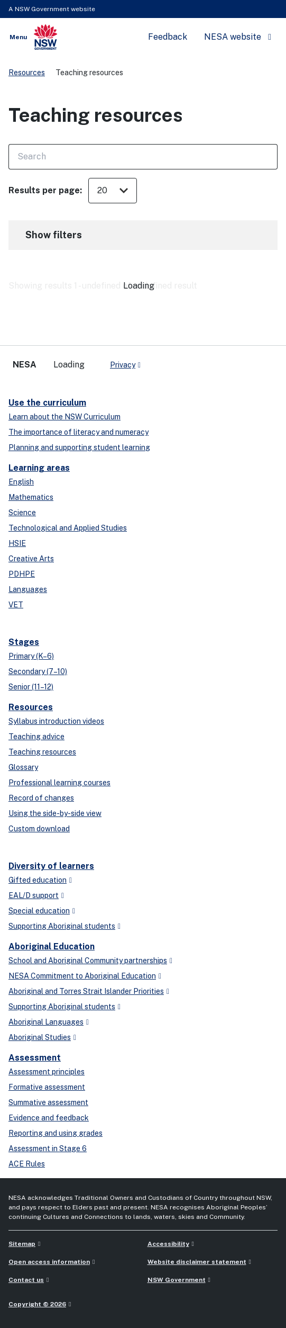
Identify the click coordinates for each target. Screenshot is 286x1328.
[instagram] (240, 362)
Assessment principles (46, 1071)
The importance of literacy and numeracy (78, 432)
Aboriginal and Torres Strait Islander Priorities (86, 991)
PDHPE (21, 574)
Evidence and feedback (48, 1118)
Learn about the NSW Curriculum (64, 416)
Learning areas (39, 468)
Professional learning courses (59, 782)
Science (22, 512)
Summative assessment (48, 1102)
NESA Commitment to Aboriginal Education (82, 976)
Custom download (39, 828)
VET (15, 604)
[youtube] (219, 362)
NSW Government (176, 1280)
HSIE (17, 543)
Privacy (122, 365)
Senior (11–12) (30, 687)
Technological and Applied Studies (67, 528)
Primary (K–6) (31, 656)
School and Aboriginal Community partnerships (87, 960)
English (21, 482)
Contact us (26, 1280)
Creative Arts (31, 558)
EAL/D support (33, 895)
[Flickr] (261, 362)
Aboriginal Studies (39, 1037)
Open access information (49, 1262)
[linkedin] (197, 362)
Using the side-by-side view (55, 813)
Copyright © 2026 (37, 1304)
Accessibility (168, 1244)
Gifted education (37, 880)
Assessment (34, 1058)
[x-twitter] (176, 362)
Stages (23, 642)
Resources (26, 72)
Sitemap (21, 1244)
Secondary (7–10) (37, 671)
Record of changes (41, 798)
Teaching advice (36, 736)
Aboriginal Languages (46, 1022)
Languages (27, 589)
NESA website (232, 37)
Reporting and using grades (55, 1133)
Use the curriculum (47, 403)
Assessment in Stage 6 (47, 1148)
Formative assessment (46, 1087)
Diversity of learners (51, 866)
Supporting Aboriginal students (61, 926)
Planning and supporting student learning (79, 447)
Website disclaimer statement (196, 1262)
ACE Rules (26, 1164)
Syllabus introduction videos (56, 721)
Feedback (167, 37)
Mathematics (30, 497)
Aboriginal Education (51, 946)
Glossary (23, 767)
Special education (39, 911)
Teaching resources (42, 752)
